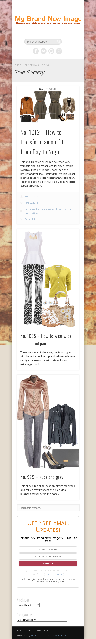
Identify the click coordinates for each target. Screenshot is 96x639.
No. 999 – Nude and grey (41, 476)
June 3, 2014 (31, 202)
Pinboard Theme (40, 635)
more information (54, 574)
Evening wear (65, 209)
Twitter (44, 51)
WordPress (61, 635)
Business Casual (49, 209)
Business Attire (32, 209)
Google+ (59, 51)
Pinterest (51, 51)
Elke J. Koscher (32, 196)
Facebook (36, 51)
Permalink (30, 219)
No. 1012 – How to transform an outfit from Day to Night (42, 142)
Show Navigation (70, 34)
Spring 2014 (31, 213)
